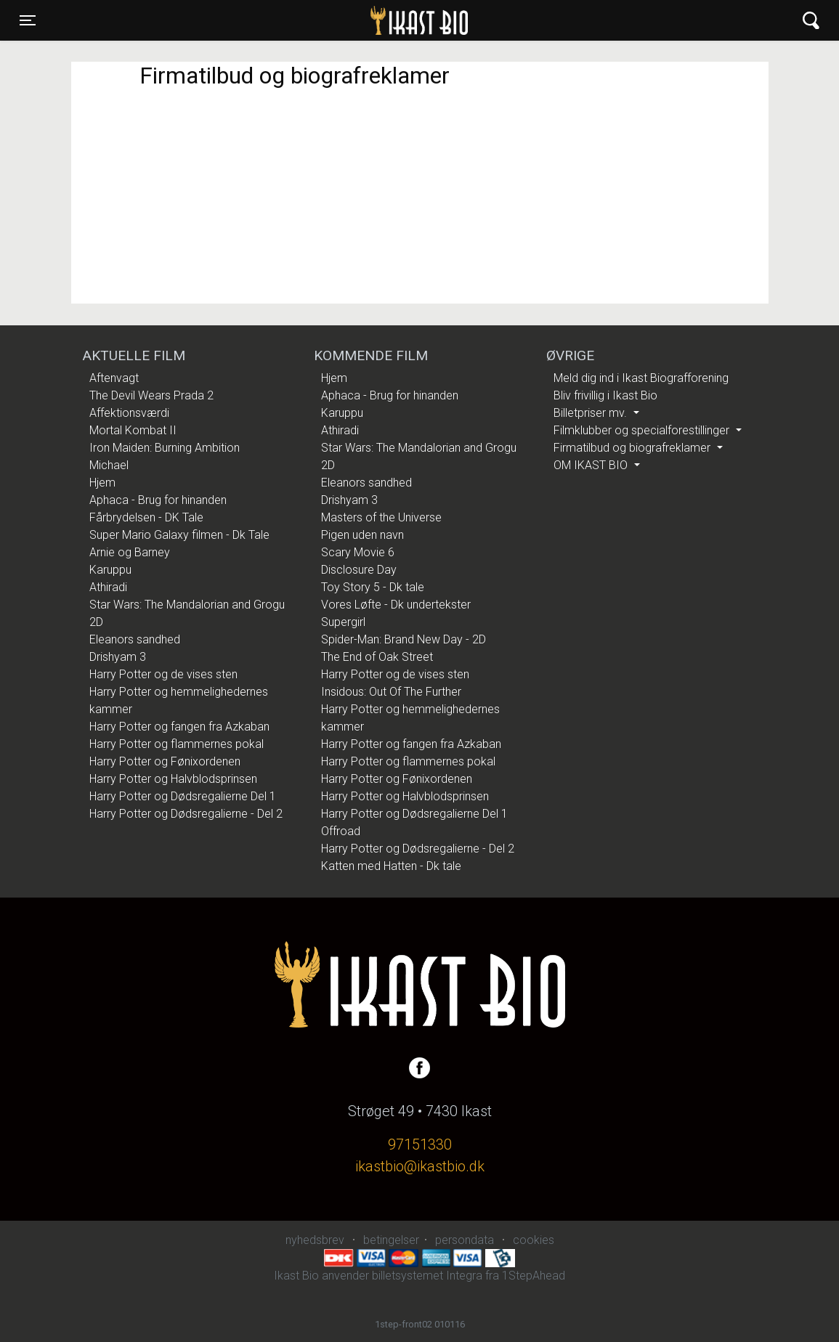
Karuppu (110, 570)
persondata (464, 1240)
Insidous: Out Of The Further (391, 692)
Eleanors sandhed (134, 639)
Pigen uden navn (362, 535)
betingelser (391, 1240)
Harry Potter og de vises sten (163, 674)
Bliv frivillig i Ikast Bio (605, 395)
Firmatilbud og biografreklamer (633, 448)
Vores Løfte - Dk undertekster (396, 604)
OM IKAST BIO (592, 465)
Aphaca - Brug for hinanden (158, 500)
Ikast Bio (344, 20)
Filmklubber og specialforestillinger (643, 430)
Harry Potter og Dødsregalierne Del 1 (182, 796)
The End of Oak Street (377, 657)
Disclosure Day (359, 570)
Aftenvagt (114, 378)
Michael (109, 465)
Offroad (340, 831)
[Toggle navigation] (27, 20)
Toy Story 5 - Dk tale (372, 587)
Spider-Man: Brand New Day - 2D (403, 639)
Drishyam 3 (117, 657)
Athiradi (108, 587)
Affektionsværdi (129, 413)
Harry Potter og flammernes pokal (176, 744)
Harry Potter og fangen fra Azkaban (179, 726)
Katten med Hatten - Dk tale (391, 866)
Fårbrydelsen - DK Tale (146, 517)
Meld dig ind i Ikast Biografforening (641, 378)
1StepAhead (533, 1275)
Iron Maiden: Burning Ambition (164, 448)
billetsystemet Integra (427, 1275)
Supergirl (343, 622)
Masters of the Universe (381, 517)
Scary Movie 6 (357, 552)
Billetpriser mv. (592, 413)
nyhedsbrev (314, 1240)
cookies (533, 1240)
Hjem (102, 482)
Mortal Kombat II (133, 430)
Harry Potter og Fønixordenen (164, 761)
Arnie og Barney (129, 552)
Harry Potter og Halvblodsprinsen (173, 779)
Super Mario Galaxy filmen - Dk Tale (179, 535)
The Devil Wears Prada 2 (151, 395)
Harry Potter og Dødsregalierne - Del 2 (186, 814)
